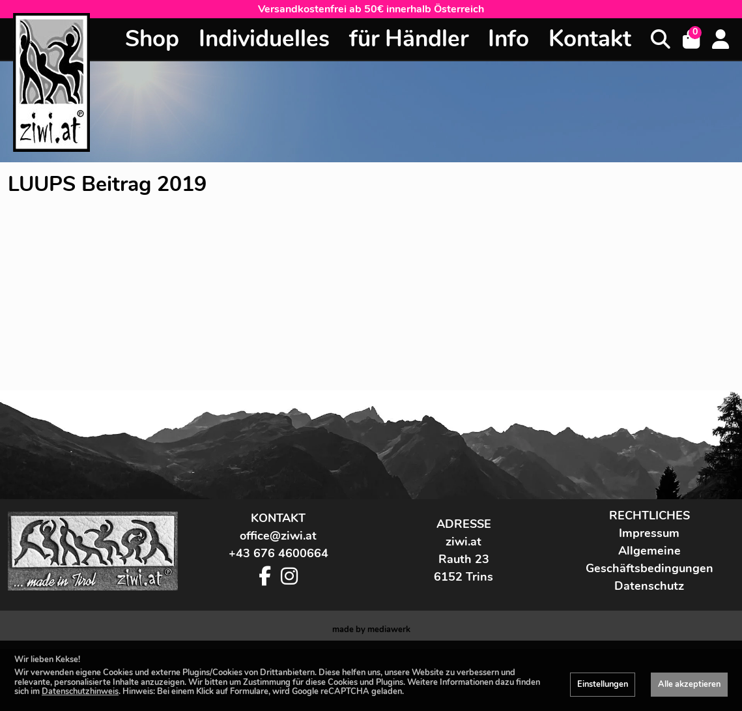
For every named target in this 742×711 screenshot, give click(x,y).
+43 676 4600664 (278, 615)
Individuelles (264, 38)
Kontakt (590, 38)
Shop (152, 38)
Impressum (649, 595)
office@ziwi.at (278, 597)
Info (508, 38)
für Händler (408, 38)
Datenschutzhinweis (80, 691)
